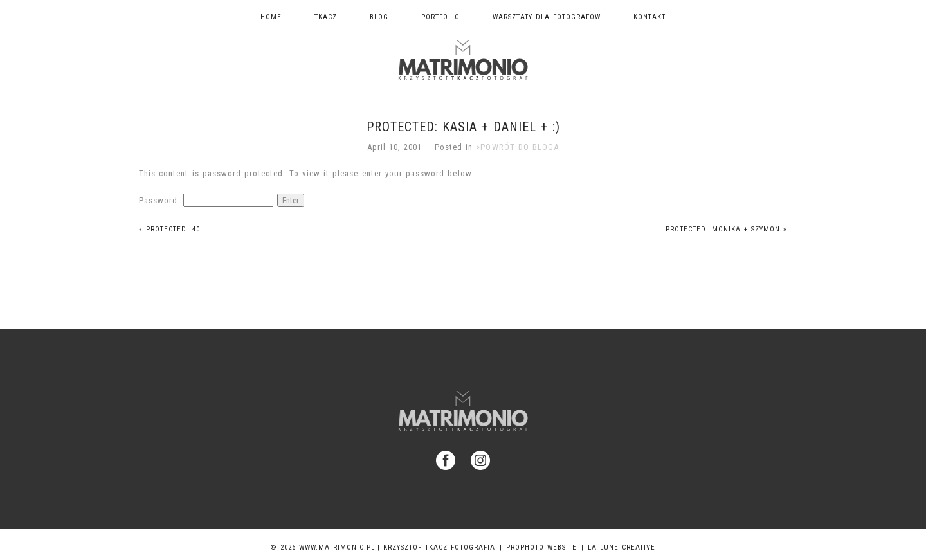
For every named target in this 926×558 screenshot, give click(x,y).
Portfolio (440, 17)
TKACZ (325, 17)
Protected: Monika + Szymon (726, 229)
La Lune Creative (621, 547)
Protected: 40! (171, 229)
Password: (206, 200)
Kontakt (649, 17)
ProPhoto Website (541, 547)
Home (271, 17)
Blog (379, 17)
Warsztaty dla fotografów (547, 17)
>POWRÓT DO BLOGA (517, 147)
